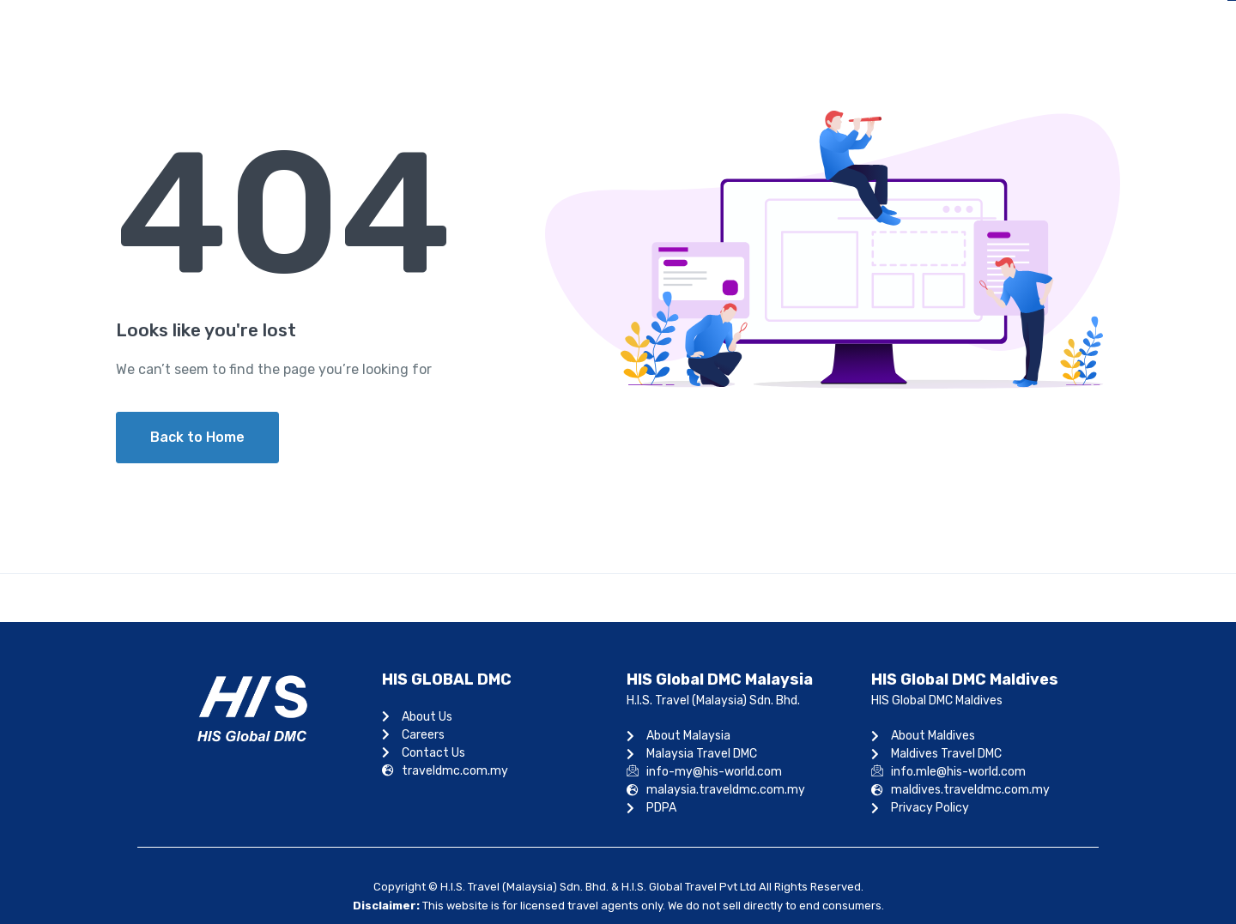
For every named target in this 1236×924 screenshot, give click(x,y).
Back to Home (197, 437)
